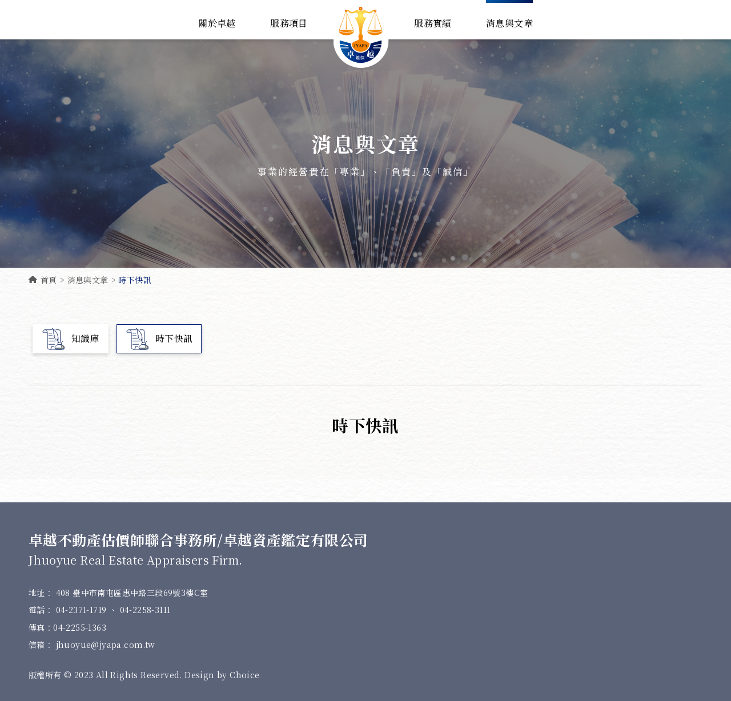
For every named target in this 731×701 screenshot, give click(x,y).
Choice (244, 674)
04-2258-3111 (145, 610)
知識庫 (70, 339)
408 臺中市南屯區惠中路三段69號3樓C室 (132, 592)
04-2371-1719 (82, 610)
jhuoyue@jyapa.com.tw (105, 644)
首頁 (43, 279)
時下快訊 (159, 339)
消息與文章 (88, 279)
